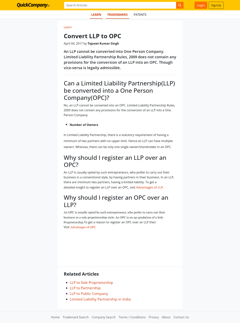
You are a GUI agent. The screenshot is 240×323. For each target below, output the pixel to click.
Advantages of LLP (149, 187)
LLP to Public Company (89, 293)
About (166, 317)
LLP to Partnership (85, 288)
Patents (140, 15)
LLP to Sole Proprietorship (91, 282)
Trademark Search (76, 317)
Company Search (104, 317)
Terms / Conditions (132, 317)
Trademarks (117, 15)
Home (55, 317)
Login (201, 5)
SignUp (216, 5)
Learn (96, 15)
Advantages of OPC (83, 227)
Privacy (154, 317)
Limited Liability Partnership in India (100, 299)
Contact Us (181, 317)
